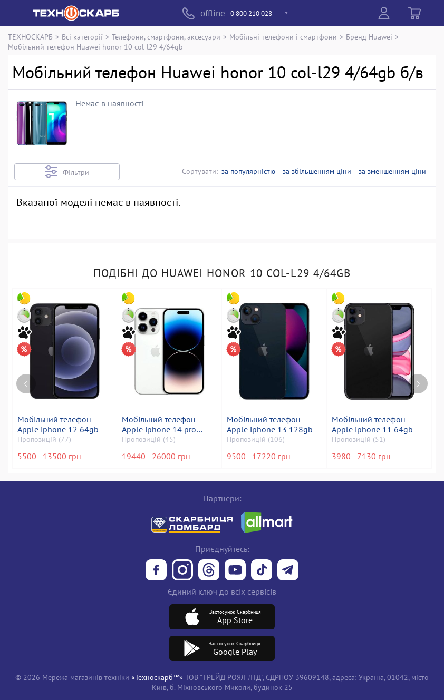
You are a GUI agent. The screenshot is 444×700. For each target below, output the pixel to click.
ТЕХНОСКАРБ (30, 37)
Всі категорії (82, 37)
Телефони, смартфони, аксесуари (166, 37)
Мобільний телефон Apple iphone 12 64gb (59, 425)
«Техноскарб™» (157, 677)
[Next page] (418, 373)
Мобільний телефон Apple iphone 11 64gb (373, 425)
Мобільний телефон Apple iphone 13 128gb (271, 425)
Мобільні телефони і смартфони (283, 37)
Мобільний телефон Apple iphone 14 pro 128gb (160, 425)
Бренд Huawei (369, 37)
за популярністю (248, 171)
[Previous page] (26, 373)
